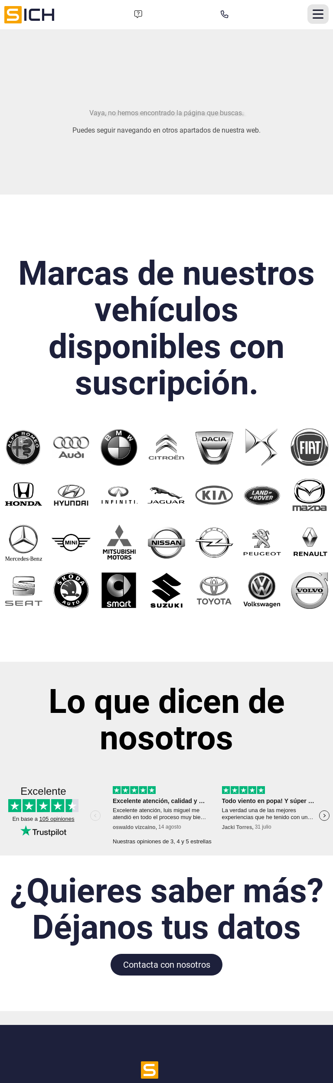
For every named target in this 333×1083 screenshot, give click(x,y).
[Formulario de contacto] (138, 14)
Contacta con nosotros (166, 964)
